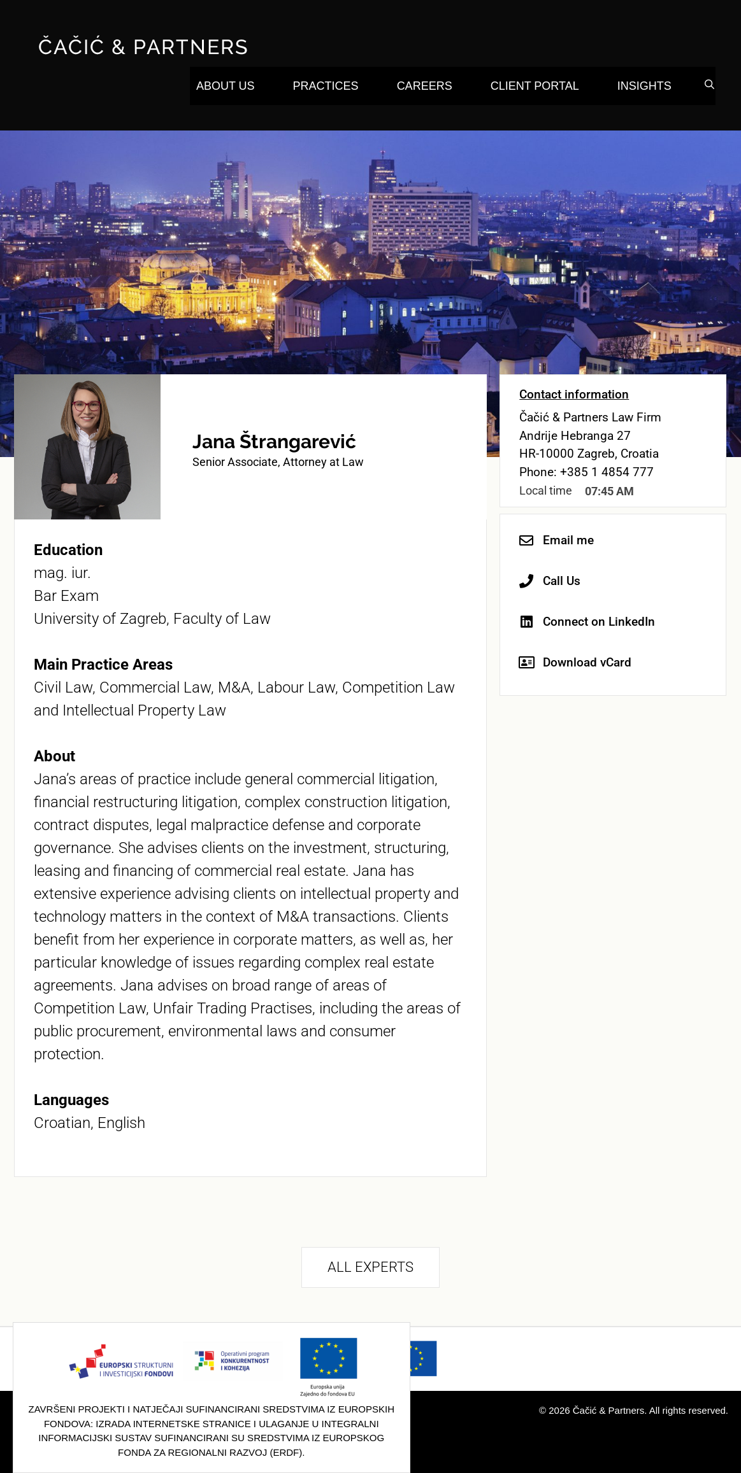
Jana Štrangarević (274, 441)
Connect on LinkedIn (599, 621)
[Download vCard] (526, 663)
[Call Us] (526, 581)
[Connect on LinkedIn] (526, 622)
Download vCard (587, 662)
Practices (326, 86)
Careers (424, 86)
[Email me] (526, 540)
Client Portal (535, 86)
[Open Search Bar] (709, 84)
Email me (568, 540)
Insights (644, 86)
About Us (225, 86)
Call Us (561, 581)
